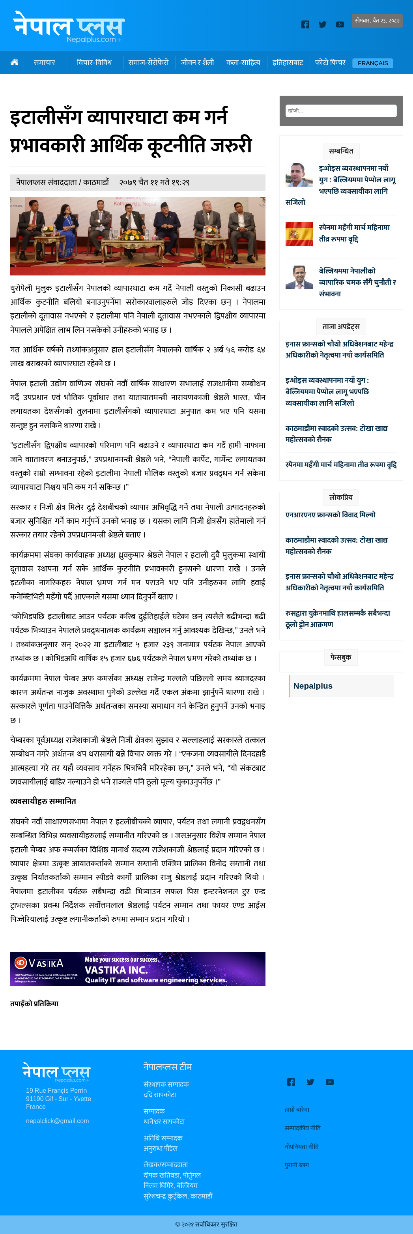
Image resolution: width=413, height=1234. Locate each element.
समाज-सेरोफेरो (149, 62)
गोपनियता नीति (302, 1147)
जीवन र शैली (197, 62)
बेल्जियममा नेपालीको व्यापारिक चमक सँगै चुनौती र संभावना (357, 282)
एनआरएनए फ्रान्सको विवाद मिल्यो (331, 515)
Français (373, 63)
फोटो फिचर (330, 62)
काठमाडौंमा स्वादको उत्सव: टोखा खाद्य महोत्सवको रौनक (337, 434)
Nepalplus (313, 686)
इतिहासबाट (288, 62)
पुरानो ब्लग (297, 1165)
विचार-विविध (94, 62)
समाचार (44, 62)
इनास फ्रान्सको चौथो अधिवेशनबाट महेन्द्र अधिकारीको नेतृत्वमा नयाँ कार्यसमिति (340, 350)
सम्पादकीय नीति (303, 1128)
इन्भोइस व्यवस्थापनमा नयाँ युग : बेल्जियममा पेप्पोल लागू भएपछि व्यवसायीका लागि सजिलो (340, 185)
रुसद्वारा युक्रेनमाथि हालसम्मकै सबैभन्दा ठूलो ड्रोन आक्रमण (338, 619)
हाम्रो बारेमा (297, 1110)
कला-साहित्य (243, 62)
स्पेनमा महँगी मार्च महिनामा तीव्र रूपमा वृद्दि (354, 233)
